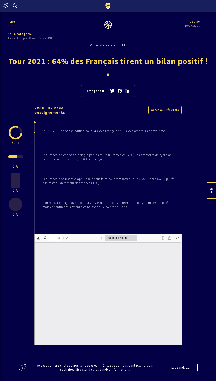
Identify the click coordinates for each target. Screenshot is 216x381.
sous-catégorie (20, 34)
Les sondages (181, 367)
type (11, 21)
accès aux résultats (165, 110)
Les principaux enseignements (49, 110)
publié (195, 21)
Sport (11, 25)
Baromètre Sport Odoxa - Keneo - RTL (30, 38)
